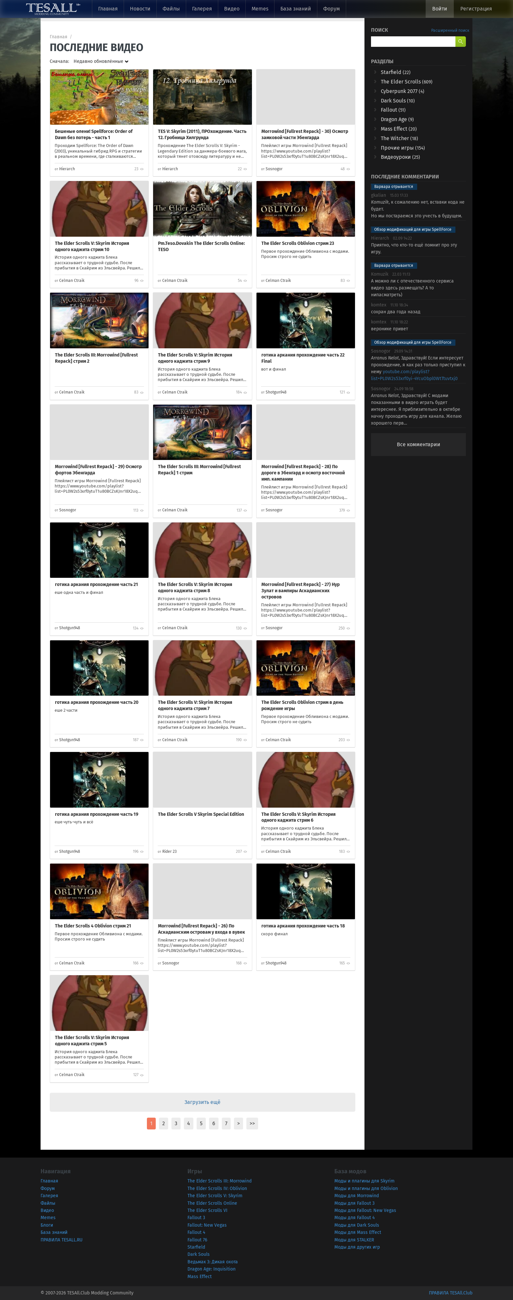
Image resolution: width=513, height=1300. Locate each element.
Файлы (171, 9)
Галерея (202, 9)
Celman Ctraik (71, 280)
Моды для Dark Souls (356, 1225)
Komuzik (379, 274)
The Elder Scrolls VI (207, 1210)
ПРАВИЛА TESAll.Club (450, 1293)
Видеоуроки (400, 157)
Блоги (47, 1225)
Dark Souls (398, 101)
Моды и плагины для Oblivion (366, 1188)
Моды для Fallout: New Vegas (365, 1210)
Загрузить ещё (203, 1102)
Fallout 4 (196, 1232)
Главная (108, 9)
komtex (378, 305)
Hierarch (67, 169)
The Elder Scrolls (407, 82)
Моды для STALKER (354, 1240)
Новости (140, 9)
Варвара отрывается (393, 186)
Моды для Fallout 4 (354, 1217)
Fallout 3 (196, 1217)
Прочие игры (403, 148)
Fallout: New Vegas (207, 1225)
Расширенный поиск (450, 30)
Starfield (396, 72)
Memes (260, 9)
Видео (231, 9)
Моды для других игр (357, 1247)
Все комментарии (418, 444)
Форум (331, 9)
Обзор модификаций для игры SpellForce (412, 229)
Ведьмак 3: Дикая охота (212, 1262)
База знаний (295, 9)
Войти (439, 9)
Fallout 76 (197, 1240)
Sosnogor (274, 169)
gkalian (378, 195)
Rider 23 (169, 851)
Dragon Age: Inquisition (211, 1269)
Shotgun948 (276, 392)
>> (252, 1123)
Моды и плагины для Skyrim (364, 1181)
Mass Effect (399, 129)
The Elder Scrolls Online (212, 1203)
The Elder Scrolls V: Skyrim (214, 1196)
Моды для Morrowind (356, 1196)
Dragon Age (397, 119)
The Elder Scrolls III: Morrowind (219, 1181)
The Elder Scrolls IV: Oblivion (217, 1188)
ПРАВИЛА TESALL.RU (61, 1240)
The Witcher (399, 138)
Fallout (393, 110)
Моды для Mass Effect (357, 1232)
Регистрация (476, 9)
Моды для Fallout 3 (354, 1203)
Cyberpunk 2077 (402, 91)
